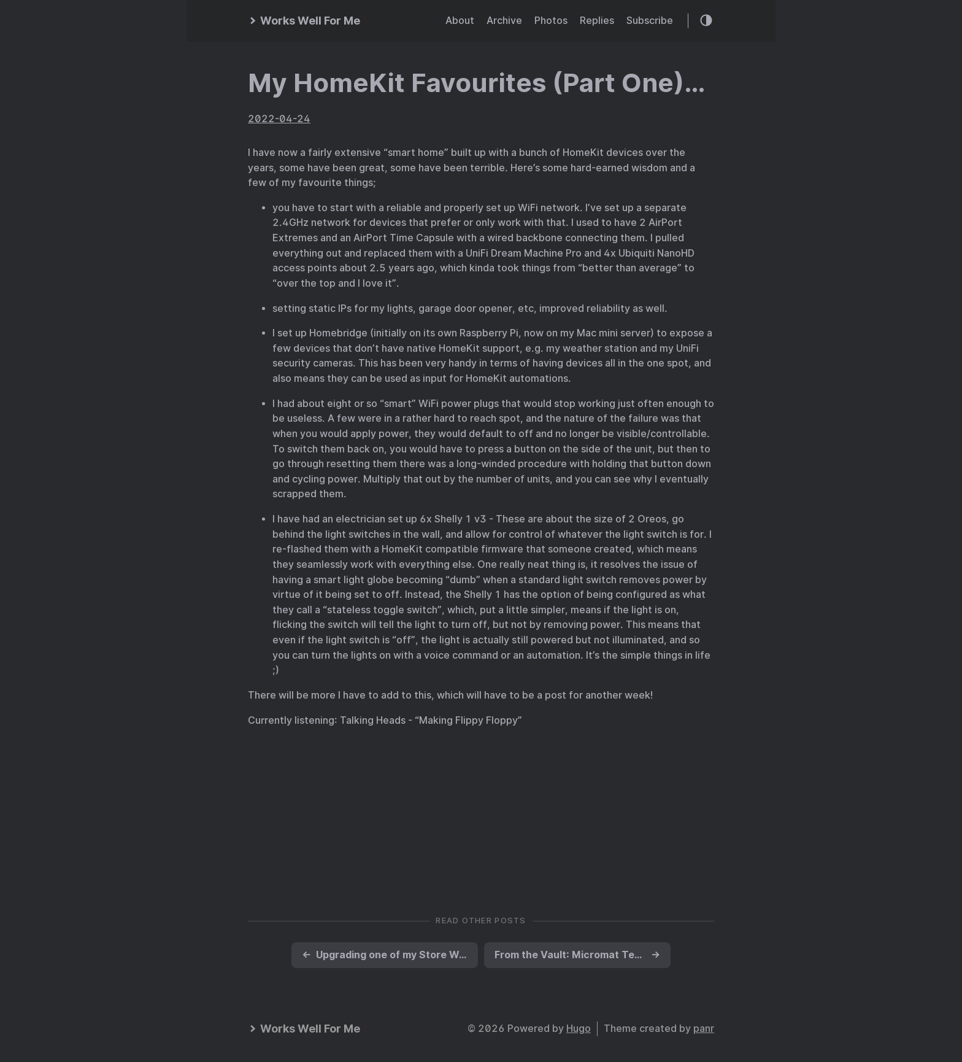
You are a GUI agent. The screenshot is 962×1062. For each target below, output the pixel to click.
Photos (551, 20)
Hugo (578, 1028)
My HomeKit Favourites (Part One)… (477, 83)
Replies (597, 20)
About (459, 20)
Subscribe (649, 20)
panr (703, 1028)
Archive (504, 20)
